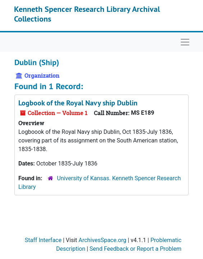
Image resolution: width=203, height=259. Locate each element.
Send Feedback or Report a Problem (135, 248)
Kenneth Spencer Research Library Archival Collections (87, 13)
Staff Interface (43, 240)
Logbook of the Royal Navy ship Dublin (77, 103)
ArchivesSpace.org (102, 240)
